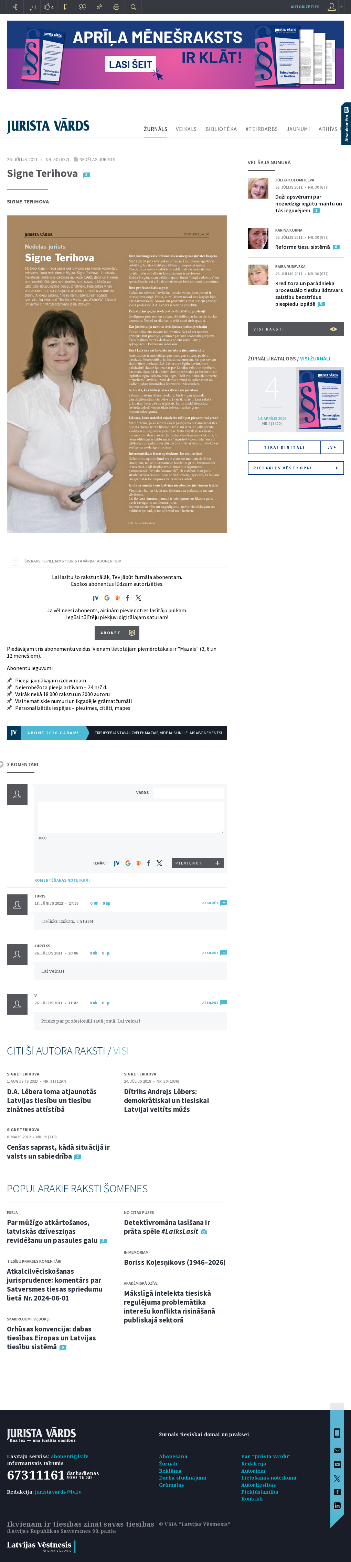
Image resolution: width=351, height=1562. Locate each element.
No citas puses (139, 1212)
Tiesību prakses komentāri (34, 1261)
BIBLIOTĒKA (221, 128)
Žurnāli (168, 1463)
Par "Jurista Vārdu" (266, 1456)
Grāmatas (171, 1485)
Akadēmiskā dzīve (141, 1283)
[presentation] (190, 845)
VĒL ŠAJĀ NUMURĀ (269, 162)
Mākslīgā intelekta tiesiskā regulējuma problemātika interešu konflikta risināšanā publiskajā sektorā (169, 1306)
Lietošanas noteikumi (269, 1477)
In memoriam (136, 1252)
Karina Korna (288, 230)
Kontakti (252, 1498)
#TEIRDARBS (262, 128)
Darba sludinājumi (182, 1477)
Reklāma (170, 1471)
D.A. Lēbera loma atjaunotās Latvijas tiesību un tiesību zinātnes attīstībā (52, 1100)
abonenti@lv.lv (69, 1456)
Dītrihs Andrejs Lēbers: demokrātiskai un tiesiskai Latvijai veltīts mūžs (166, 1100)
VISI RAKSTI (295, 329)
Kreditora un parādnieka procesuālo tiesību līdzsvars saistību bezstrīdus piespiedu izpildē (309, 293)
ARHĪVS (328, 128)
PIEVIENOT (189, 863)
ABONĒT (110, 632)
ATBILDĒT (210, 903)
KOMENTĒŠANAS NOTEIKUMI (62, 880)
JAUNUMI (298, 128)
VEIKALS (186, 128)
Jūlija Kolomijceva (294, 179)
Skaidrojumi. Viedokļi (28, 1318)
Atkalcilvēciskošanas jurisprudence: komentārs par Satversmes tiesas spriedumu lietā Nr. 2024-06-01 (55, 1285)
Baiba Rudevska (290, 266)
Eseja (12, 1212)
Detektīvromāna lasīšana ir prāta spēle (167, 1227)
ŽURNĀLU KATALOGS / (289, 358)
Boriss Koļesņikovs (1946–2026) (175, 1262)
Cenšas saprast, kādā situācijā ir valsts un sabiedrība (58, 1151)
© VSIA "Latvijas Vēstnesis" (194, 1524)
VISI (121, 1051)
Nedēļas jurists (97, 159)
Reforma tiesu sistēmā (302, 246)
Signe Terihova (28, 201)
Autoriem (253, 1471)
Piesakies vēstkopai (295, 468)
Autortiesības (258, 1485)
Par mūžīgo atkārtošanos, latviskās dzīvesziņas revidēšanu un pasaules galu (52, 1231)
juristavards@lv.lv (58, 1491)
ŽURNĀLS (156, 128)
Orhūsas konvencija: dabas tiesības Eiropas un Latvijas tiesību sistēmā (51, 1337)
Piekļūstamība (260, 1491)
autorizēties (305, 6)
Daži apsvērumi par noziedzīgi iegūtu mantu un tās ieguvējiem (308, 203)
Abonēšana (173, 1456)
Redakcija (254, 1463)
